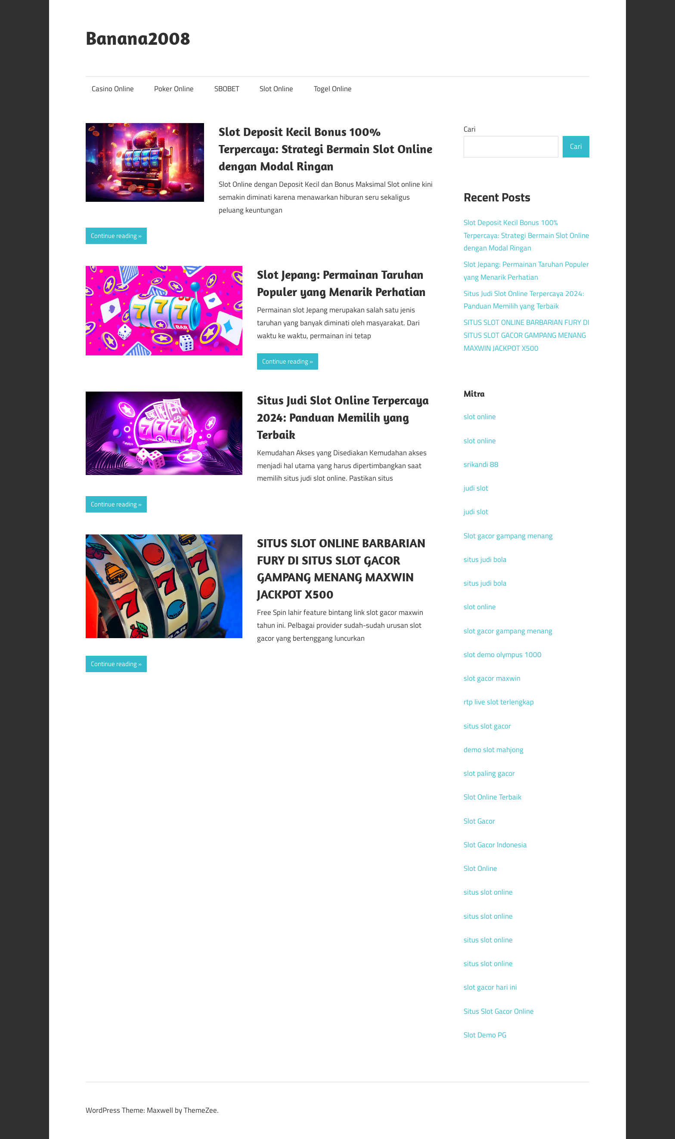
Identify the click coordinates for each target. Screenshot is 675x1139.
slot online (480, 416)
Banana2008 (138, 37)
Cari (470, 129)
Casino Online (113, 88)
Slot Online (276, 88)
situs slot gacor (487, 726)
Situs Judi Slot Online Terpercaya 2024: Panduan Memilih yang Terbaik (343, 417)
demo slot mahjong (493, 749)
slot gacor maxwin (492, 678)
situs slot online (488, 892)
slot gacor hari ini (490, 987)
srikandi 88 (481, 464)
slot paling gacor (489, 773)
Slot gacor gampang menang (508, 535)
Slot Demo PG (485, 1034)
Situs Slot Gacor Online (499, 1011)
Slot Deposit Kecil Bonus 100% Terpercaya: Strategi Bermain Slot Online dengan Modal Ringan (325, 148)
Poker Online (174, 88)
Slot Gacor (479, 821)
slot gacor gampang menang (508, 630)
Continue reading (114, 236)
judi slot (476, 488)
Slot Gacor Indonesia (495, 844)
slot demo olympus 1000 (503, 654)
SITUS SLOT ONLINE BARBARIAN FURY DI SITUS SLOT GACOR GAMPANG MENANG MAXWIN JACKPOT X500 (526, 335)
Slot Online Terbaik (492, 797)
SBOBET (226, 88)
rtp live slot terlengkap (499, 701)
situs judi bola (485, 559)
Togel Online (333, 88)
